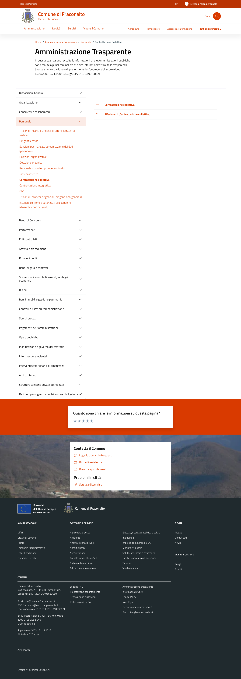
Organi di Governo (26, 538)
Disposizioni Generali (31, 93)
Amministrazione (34, 28)
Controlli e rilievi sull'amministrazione (41, 309)
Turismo (126, 563)
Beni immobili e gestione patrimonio (40, 299)
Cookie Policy (129, 597)
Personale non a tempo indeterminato (41, 168)
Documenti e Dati (26, 558)
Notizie (178, 532)
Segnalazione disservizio (82, 597)
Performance (27, 230)
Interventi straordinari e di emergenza (41, 366)
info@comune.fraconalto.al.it (39, 601)
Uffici (20, 532)
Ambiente (75, 538)
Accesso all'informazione (179, 29)
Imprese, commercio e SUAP (137, 543)
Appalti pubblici (78, 548)
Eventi (178, 569)
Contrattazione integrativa (35, 185)
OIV (21, 191)
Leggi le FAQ (76, 587)
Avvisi (178, 543)
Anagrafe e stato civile (82, 543)
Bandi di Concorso (30, 220)
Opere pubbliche (28, 337)
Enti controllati (28, 239)
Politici (20, 543)
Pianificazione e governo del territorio (41, 347)
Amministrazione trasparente (137, 587)
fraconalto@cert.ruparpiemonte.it (40, 605)
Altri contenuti (27, 375)
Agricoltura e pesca (80, 532)
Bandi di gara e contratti (33, 268)
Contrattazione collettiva (34, 180)
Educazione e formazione (83, 568)
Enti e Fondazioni (26, 553)
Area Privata (24, 650)
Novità (56, 28)
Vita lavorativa (130, 568)
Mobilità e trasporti (132, 548)
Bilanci (23, 290)
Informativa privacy (132, 592)
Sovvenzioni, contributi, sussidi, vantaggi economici (43, 279)
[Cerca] (217, 16)
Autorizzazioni (77, 553)
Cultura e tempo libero (81, 563)
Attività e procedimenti (32, 249)
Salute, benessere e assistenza (138, 553)
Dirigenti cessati (28, 141)
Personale (25, 121)
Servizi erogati (27, 318)
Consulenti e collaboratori (34, 112)
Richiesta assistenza (80, 602)
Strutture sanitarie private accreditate (41, 384)
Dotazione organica (30, 162)
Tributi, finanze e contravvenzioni (139, 558)
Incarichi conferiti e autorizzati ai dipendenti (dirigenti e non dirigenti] (45, 204)
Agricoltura (133, 29)
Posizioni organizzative (33, 157)
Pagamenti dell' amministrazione (39, 328)
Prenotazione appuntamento (85, 592)
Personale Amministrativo (31, 548)
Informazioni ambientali (33, 356)
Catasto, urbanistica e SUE (84, 558)
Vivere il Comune (93, 28)
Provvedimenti (28, 258)
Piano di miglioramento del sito (138, 612)
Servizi (72, 28)
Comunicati (181, 538)
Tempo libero (153, 29)
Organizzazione (28, 102)
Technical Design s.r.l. (39, 670)
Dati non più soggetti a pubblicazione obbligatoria (48, 394)
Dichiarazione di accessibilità (137, 607)
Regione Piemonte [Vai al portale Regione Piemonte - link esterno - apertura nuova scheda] (28, 3)
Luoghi (178, 564)
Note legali (128, 602)
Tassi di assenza (28, 174)
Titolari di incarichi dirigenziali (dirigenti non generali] (50, 197)
